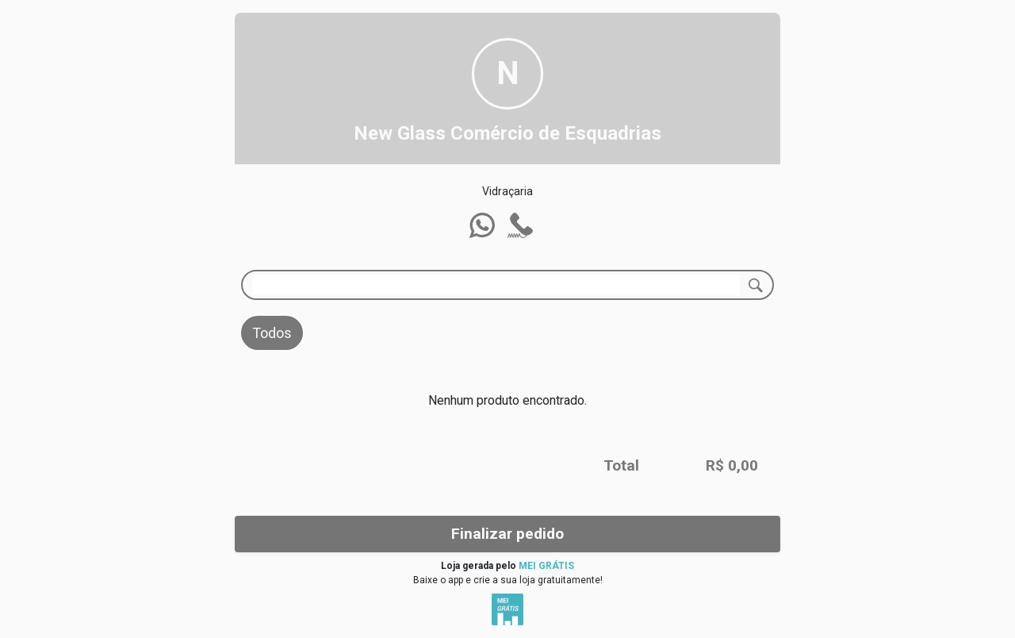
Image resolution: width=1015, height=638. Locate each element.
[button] (482, 225)
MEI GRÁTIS (546, 565)
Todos (272, 333)
